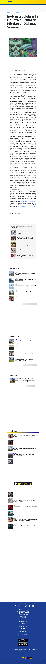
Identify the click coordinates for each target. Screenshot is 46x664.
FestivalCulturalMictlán (29, 201)
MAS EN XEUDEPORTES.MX (30, 365)
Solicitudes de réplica (23, 649)
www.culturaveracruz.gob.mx (27, 206)
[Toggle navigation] (37, 2)
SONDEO (13, 376)
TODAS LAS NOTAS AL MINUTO (29, 304)
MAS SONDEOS (30, 386)
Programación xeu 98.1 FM (23, 634)
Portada (8, 12)
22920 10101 (23, 617)
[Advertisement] (22, 320)
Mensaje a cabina (23, 631)
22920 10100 (23, 616)
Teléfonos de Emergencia (23, 632)
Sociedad (17, 12)
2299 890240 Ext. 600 (23, 625)
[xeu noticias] (9, 1)
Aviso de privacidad (33, 649)
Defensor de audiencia (13, 649)
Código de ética (23, 650)
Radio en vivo (23, 630)
